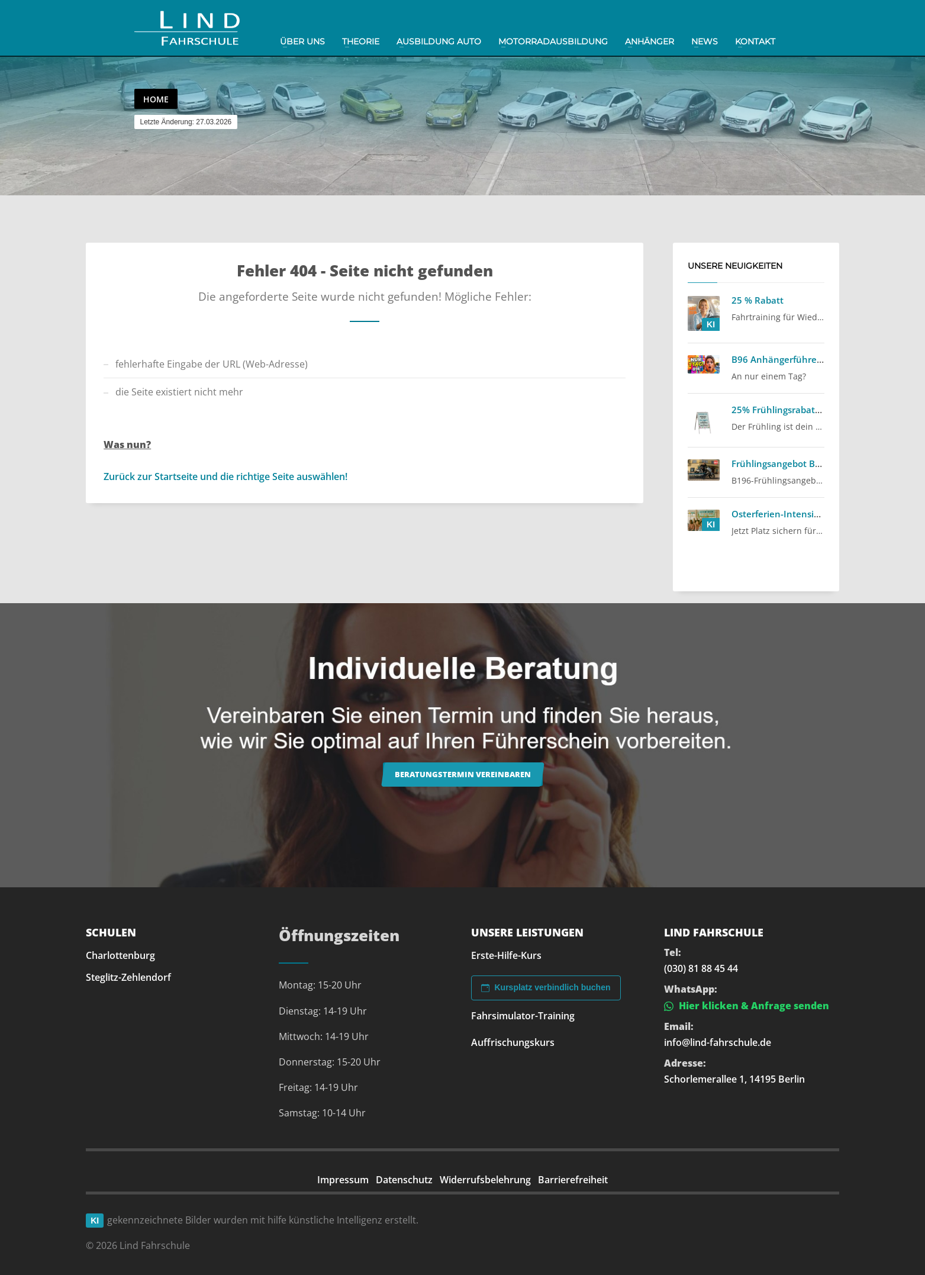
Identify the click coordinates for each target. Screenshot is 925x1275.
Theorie (360, 41)
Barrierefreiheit (573, 1179)
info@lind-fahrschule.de (717, 1042)
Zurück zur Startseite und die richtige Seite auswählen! (225, 476)
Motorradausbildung (553, 41)
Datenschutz (404, 1179)
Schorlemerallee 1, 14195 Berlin (734, 1079)
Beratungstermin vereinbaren (463, 774)
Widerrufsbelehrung (485, 1179)
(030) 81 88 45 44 (701, 968)
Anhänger (649, 41)
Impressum (343, 1179)
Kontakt (755, 41)
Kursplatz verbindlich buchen (545, 987)
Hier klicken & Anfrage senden (746, 1005)
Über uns (302, 41)
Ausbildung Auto (439, 41)
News (704, 41)
